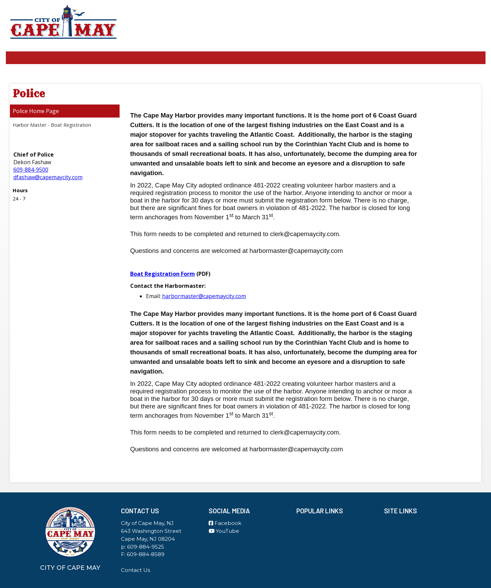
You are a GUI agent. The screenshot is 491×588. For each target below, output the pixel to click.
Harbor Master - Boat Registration (52, 125)
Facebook (225, 523)
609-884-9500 (30, 169)
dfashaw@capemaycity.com (48, 177)
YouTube (224, 531)
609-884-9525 (145, 546)
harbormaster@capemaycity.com (204, 296)
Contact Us (135, 570)
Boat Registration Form (162, 274)
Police (20, 111)
